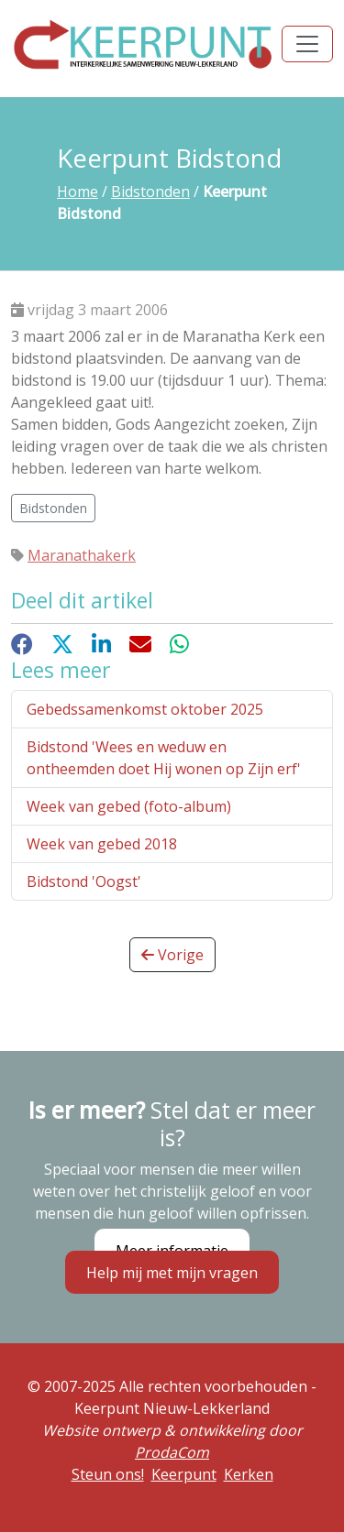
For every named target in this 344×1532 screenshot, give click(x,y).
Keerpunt (183, 1474)
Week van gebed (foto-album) (129, 806)
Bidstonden (150, 191)
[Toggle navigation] (307, 44)
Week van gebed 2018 (102, 844)
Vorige (172, 955)
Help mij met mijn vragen (172, 1272)
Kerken (248, 1474)
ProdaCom (172, 1452)
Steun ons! (108, 1474)
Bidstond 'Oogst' (84, 881)
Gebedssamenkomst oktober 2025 (145, 709)
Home (77, 191)
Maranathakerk (82, 555)
